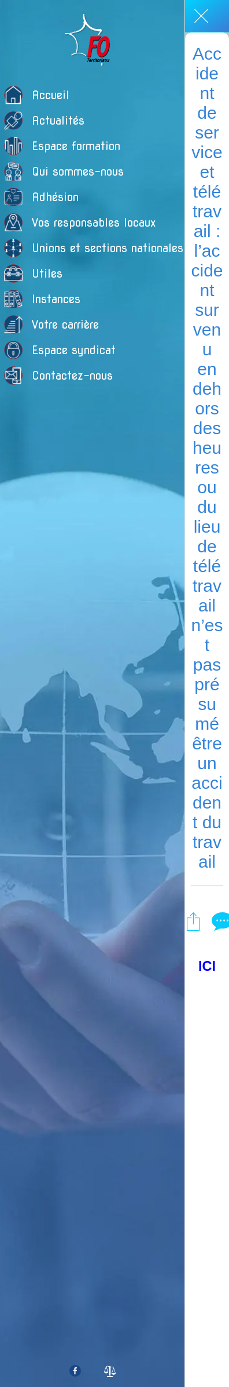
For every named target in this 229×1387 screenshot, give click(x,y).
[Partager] (193, 921)
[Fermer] (201, 16)
